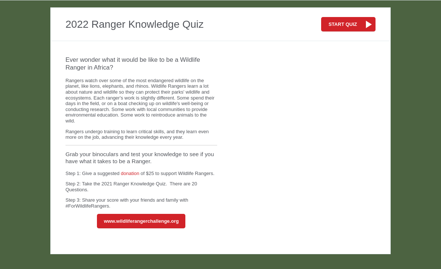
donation (130, 173)
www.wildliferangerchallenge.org (141, 221)
